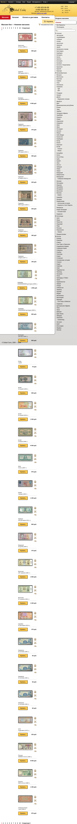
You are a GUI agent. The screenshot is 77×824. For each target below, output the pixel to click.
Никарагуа (60, 207)
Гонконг (60, 148)
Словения (60, 258)
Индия (58, 119)
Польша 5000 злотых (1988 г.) (24, 782)
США (58, 268)
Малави (59, 181)
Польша (59, 228)
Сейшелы (60, 250)
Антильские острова (64, 203)
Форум (29, 2)
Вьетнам (59, 79)
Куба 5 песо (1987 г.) (22, 467)
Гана (58, 82)
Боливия (59, 63)
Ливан (58, 169)
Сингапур (59, 254)
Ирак (58, 125)
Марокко (59, 185)
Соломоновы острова (63, 260)
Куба (58, 159)
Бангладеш (60, 51)
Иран (58, 127)
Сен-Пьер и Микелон (64, 301)
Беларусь (59, 55)
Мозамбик (60, 187)
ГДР (59, 88)
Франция (59, 299)
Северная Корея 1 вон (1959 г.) (22, 808)
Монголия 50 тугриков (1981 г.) (23, 598)
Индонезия (60, 121)
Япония (59, 330)
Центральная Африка (63, 306)
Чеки (58, 307)
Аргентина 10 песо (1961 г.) (22, 46)
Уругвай (59, 291)
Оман (58, 220)
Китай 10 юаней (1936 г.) (23, 388)
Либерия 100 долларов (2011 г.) (24, 519)
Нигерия (59, 199)
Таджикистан (61, 270)
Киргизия (59, 144)
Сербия (59, 252)
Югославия (60, 326)
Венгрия (59, 75)
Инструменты (37, 2)
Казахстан (60, 137)
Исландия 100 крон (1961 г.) (23, 335)
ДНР (58, 103)
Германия (60, 86)
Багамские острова (62, 49)
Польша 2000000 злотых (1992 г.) (25, 756)
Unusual (59, 33)
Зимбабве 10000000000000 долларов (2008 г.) (27, 283)
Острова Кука (62, 211)
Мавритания (60, 174)
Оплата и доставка (30, 17)
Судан (58, 264)
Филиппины (60, 295)
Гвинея (60, 232)
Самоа (59, 242)
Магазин (4, 2)
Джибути (59, 101)
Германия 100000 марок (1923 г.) (24, 125)
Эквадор (59, 315)
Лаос (58, 163)
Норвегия (59, 214)
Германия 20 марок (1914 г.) (23, 177)
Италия (59, 131)
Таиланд (59, 272)
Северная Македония (64, 178)
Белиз (58, 57)
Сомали (59, 262)
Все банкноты (61, 25)
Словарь (18, 2)
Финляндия (60, 297)
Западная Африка (62, 113)
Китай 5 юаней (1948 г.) (23, 440)
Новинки (58, 22)
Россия (59, 236)
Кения (58, 142)
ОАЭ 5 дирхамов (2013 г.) (23, 729)
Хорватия (59, 304)
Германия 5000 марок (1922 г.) (23, 204)
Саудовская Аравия (63, 246)
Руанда (59, 238)
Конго (58, 155)
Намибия (59, 197)
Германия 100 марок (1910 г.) (23, 151)
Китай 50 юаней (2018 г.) (23, 414)
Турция (59, 283)
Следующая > (26, 823)
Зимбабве (60, 115)
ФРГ (59, 90)
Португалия (60, 230)
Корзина (50, 21)
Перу (58, 226)
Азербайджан (61, 37)
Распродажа (60, 27)
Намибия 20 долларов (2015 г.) (24, 624)
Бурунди (59, 71)
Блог (24, 2)
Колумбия (60, 153)
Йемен (59, 133)
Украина (59, 289)
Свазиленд (61, 319)
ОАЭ (58, 218)
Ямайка (59, 328)
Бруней (59, 69)
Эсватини (59, 317)
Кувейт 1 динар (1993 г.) (22, 493)
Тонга (58, 276)
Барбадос (60, 53)
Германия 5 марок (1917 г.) (22, 257)
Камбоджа (60, 139)
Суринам (59, 266)
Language (72, 2)
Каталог (11, 2)
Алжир (59, 41)
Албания (59, 39)
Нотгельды (60, 216)
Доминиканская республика (65, 105)
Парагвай (59, 224)
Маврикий (60, 172)
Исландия (60, 129)
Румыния (59, 240)
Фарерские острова (63, 99)
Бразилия (60, 67)
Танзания (59, 274)
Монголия (60, 191)
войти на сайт (42, 13)
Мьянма (59, 193)
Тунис (58, 279)
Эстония (59, 322)
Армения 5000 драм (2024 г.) (23, 72)
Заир (58, 109)
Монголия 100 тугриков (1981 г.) (24, 572)
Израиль (59, 117)
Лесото (59, 165)
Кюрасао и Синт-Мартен (65, 205)
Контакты (45, 17)
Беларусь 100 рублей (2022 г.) (23, 98)
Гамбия (59, 81)
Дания (58, 97)
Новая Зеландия (62, 209)
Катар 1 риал (20, 362)
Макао (59, 150)
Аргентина (60, 43)
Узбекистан (60, 287)
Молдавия (60, 189)
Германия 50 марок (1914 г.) (23, 230)
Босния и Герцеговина (63, 65)
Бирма (59, 195)
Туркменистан (61, 282)
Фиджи (59, 293)
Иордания (60, 123)
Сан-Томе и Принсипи (63, 244)
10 (20, 28)
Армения (59, 45)
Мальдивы (60, 183)
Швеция (59, 311)
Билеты (59, 59)
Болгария (59, 61)
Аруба (58, 47)
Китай (58, 146)
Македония (60, 176)
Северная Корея (62, 248)
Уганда (59, 285)
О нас (45, 2)
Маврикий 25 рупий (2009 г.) (23, 545)
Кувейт (59, 161)
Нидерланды (60, 201)
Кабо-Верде (60, 135)
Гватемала (60, 85)
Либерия (59, 167)
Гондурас (59, 93)
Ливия (58, 171)
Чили (58, 310)
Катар (58, 141)
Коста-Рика (60, 157)
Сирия (58, 256)
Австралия (60, 35)
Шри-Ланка (60, 313)
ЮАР (58, 324)
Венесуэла (60, 77)
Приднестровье (61, 234)
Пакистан (59, 222)
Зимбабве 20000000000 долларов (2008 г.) (27, 309)
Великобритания (62, 73)
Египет (59, 107)
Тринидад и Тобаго (62, 278)
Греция (59, 95)
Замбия (59, 111)
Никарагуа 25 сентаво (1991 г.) (23, 651)
